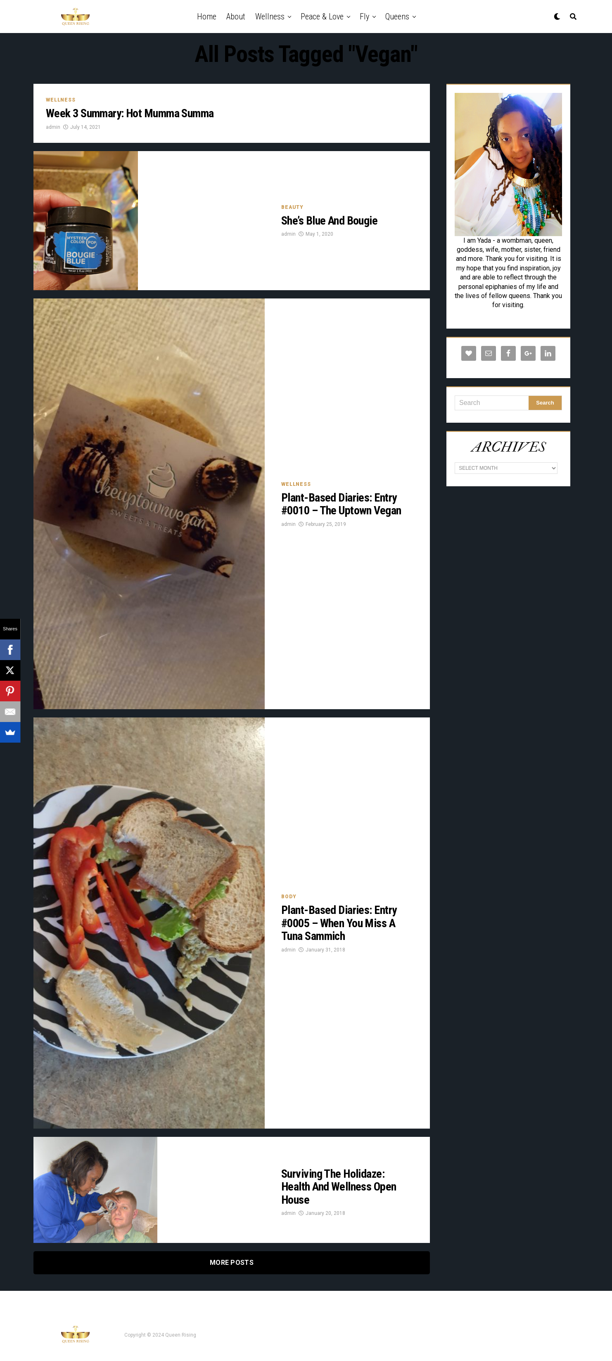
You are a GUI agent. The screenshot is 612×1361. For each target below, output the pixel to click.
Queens (397, 16)
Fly (364, 16)
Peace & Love (322, 16)
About (235, 16)
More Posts (232, 1262)
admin (53, 127)
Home (206, 16)
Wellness (270, 16)
